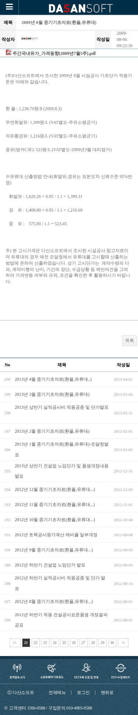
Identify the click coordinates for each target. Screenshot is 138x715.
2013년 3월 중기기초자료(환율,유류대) (52, 394)
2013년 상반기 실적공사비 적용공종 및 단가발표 (62, 407)
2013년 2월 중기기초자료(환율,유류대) (52, 431)
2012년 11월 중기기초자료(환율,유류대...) (55, 504)
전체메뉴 (57, 692)
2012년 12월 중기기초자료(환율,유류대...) (55, 489)
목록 (129, 340)
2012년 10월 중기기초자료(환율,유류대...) (55, 519)
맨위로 (107, 692)
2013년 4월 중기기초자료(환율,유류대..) (53, 379)
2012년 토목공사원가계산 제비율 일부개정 (56, 534)
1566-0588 (36, 708)
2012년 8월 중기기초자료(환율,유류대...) (54, 601)
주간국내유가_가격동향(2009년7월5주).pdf (54, 53)
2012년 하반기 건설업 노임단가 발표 (50, 565)
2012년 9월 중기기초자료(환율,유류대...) (54, 549)
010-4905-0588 (79, 708)
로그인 (83, 692)
